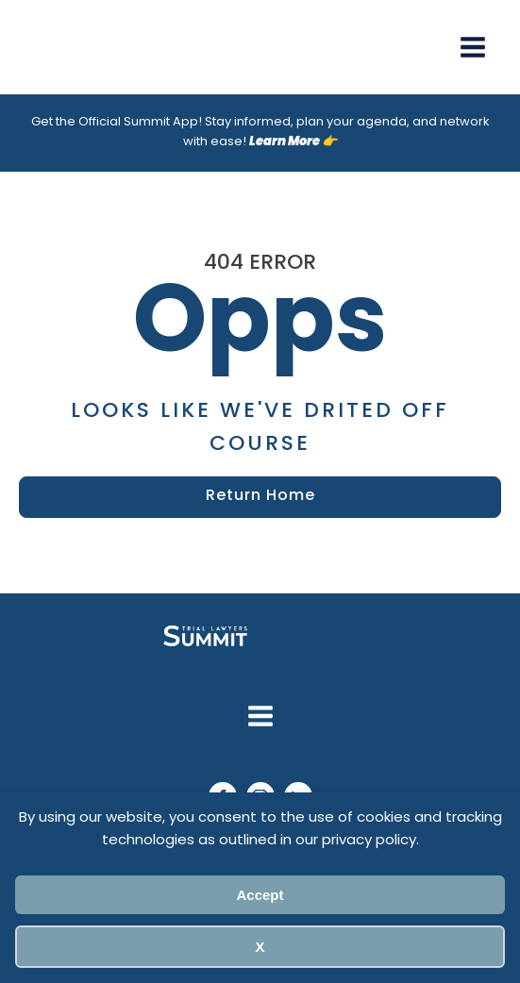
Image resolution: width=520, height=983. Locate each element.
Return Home (260, 496)
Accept (259, 895)
